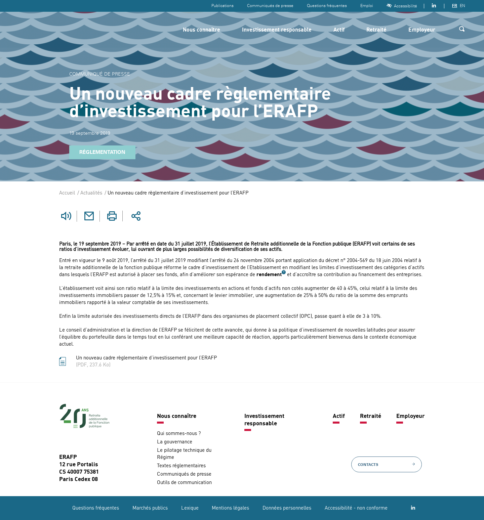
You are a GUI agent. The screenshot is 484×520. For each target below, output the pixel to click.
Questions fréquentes (327, 6)
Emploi (366, 6)
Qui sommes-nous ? (179, 433)
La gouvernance (174, 441)
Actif (339, 30)
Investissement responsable (277, 30)
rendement (269, 274)
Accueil (67, 193)
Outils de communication (184, 482)
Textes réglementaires (181, 465)
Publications (222, 6)
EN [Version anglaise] (462, 6)
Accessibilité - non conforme (356, 508)
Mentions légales (230, 508)
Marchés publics (150, 508)
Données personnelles (287, 508)
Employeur (421, 30)
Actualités (91, 193)
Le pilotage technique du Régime (184, 454)
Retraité (376, 30)
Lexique (190, 508)
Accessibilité (402, 6)
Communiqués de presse (270, 6)
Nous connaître (201, 30)
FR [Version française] (454, 6)
